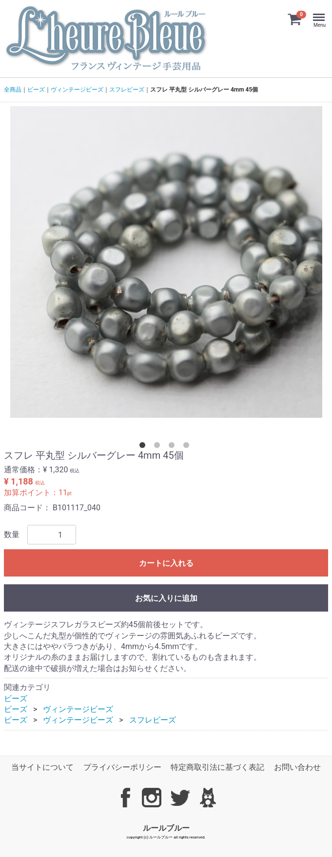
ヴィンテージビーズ (77, 89)
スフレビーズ (126, 89)
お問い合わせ (297, 767)
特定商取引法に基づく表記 (217, 767)
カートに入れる (166, 563)
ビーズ (36, 89)
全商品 (12, 89)
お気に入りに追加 (166, 598)
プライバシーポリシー (122, 767)
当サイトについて (42, 767)
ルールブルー (166, 827)
